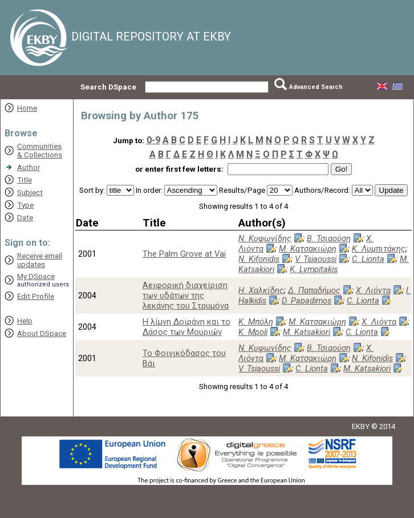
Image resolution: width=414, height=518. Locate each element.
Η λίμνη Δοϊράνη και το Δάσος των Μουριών (186, 327)
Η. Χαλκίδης (261, 290)
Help (25, 321)
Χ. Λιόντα (373, 290)
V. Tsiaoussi (315, 259)
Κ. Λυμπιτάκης (378, 249)
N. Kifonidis (258, 259)
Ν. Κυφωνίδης (264, 238)
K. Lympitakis (314, 269)
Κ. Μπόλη (255, 322)
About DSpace (41, 333)
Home (27, 108)
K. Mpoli (252, 332)
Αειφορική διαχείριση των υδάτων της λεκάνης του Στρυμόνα (186, 295)
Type (25, 205)
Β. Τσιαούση (329, 238)
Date (25, 217)
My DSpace (36, 276)
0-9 (153, 140)
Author (28, 167)
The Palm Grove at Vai (184, 254)
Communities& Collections (39, 150)
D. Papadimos (306, 301)
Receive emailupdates (39, 260)
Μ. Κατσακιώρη (307, 249)
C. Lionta (368, 259)
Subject (30, 192)
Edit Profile (35, 296)
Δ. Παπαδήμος (314, 290)
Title (24, 180)
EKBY (361, 426)
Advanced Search (316, 87)
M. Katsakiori (306, 332)
